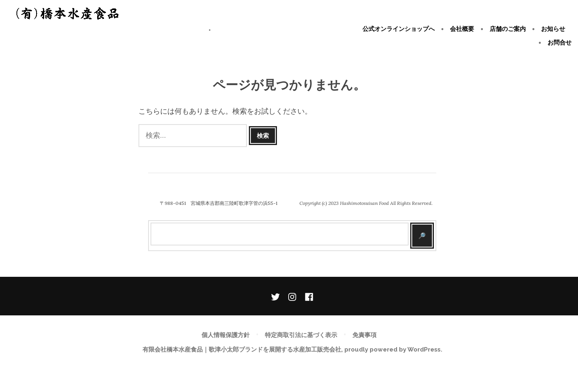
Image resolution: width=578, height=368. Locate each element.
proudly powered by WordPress (392, 349)
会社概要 (462, 29)
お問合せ (559, 42)
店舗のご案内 (508, 29)
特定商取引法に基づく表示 (301, 335)
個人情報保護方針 (225, 335)
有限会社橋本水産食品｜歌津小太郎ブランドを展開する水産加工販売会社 (105, 30)
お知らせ (553, 29)
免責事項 (364, 335)
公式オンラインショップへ (398, 29)
